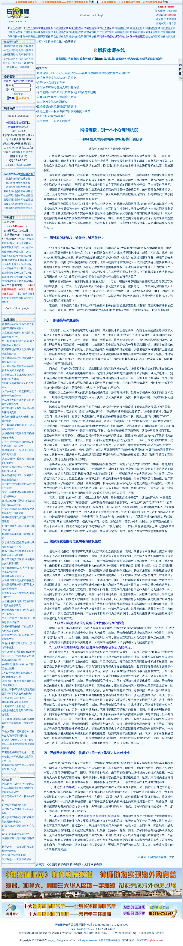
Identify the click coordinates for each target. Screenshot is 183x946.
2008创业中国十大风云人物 (16, 276)
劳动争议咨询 (26, 54)
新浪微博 (63, 864)
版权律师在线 (45, 32)
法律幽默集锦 (168, 36)
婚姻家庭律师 (137, 32)
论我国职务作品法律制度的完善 (56, 96)
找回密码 (18, 93)
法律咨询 (161, 15)
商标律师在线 (61, 32)
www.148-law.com (17, 20)
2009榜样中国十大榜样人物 (16, 268)
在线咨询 (145, 58)
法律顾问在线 (15, 32)
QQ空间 (52, 864)
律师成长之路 (168, 28)
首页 (39, 41)
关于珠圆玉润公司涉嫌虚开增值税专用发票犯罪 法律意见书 (18, 723)
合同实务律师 (122, 32)
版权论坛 (157, 58)
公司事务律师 (30, 32)
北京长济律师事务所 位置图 (18, 152)
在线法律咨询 (10, 41)
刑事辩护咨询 (10, 46)
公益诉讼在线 (61, 36)
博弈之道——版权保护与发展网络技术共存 (63, 111)
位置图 (160, 933)
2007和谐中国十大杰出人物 (16, 281)
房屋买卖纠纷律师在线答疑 (18, 203)
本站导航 (171, 23)
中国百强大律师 (10, 247)
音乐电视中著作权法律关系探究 (56, 77)
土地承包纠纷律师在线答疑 (18, 208)
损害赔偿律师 (168, 32)
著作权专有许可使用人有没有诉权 (58, 87)
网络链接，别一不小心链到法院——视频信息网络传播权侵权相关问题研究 (18, 788)
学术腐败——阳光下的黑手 (16, 859)
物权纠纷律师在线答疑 (18, 182)
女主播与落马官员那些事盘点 (18, 580)
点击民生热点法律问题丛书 (18, 174)
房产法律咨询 (10, 58)
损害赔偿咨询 (26, 58)
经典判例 (85, 58)
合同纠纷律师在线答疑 (18, 187)
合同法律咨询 (26, 50)
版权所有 (142, 940)
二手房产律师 (106, 32)
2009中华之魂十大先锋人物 (16, 264)
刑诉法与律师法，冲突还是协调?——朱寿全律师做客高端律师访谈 (18, 744)
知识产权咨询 (26, 46)
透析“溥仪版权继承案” (14, 855)
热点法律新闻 (152, 36)
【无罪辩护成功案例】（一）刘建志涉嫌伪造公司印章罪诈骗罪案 (18, 710)
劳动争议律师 (152, 32)
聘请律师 (172, 10)
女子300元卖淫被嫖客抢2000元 (18, 651)
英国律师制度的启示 (13, 576)
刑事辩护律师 (15, 36)
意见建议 (161, 19)
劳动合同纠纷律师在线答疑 (18, 191)
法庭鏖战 (73, 58)
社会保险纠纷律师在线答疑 (18, 195)
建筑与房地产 (91, 32)
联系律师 (160, 10)
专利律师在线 (76, 32)
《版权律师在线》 (158, 857)
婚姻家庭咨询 (10, 54)
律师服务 (121, 58)
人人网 (85, 864)
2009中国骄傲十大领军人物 (16, 272)
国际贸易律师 (45, 36)
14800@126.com (22, 164)
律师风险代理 (122, 28)
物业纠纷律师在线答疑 (18, 178)
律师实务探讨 (152, 28)
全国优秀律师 (23, 243)
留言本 (6, 62)
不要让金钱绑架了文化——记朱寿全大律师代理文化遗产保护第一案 (18, 756)
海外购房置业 (30, 36)
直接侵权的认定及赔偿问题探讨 (56, 106)
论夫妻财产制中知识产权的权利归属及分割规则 (66, 92)
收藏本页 (161, 23)
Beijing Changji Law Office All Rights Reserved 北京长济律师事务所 (84, 940)
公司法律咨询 (10, 50)
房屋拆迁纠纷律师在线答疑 (18, 199)
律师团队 (61, 58)
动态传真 (133, 58)
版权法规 (109, 58)
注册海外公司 (76, 36)
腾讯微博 (75, 864)
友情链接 (171, 19)
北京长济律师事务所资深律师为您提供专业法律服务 (18, 298)
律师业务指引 (137, 28)
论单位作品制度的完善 (14, 804)
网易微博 (96, 864)
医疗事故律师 (91, 36)
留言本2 (17, 62)
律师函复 (29, 62)
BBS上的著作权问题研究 (15, 834)
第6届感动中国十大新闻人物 (17, 260)
